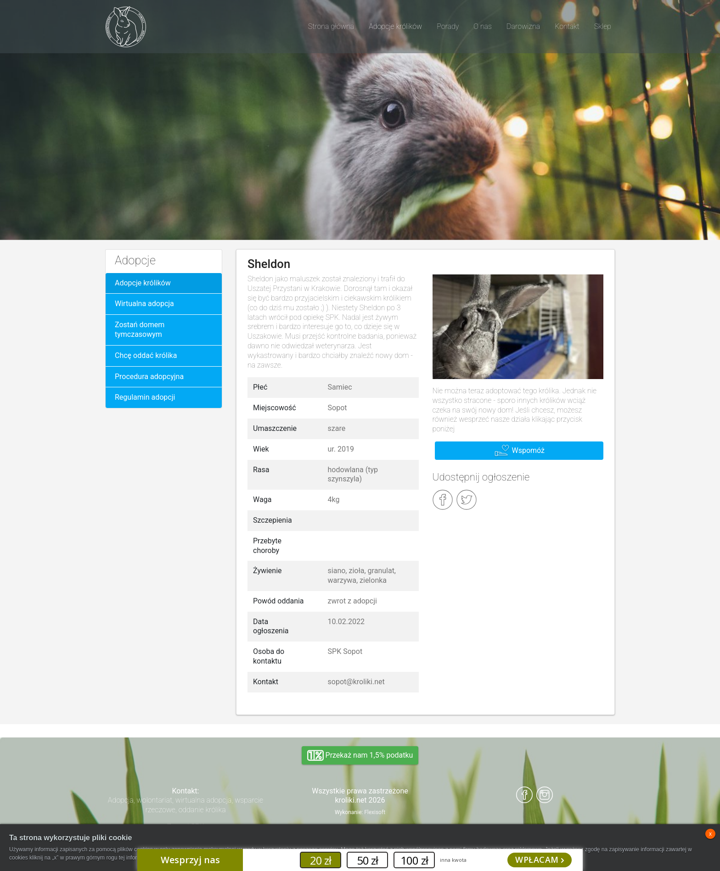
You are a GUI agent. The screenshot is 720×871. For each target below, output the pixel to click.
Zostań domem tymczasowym (139, 329)
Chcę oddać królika (146, 355)
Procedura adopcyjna (149, 376)
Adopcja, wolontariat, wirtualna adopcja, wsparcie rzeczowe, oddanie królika (185, 805)
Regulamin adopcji (145, 397)
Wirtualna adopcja (144, 303)
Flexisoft (374, 812)
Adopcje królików (143, 283)
